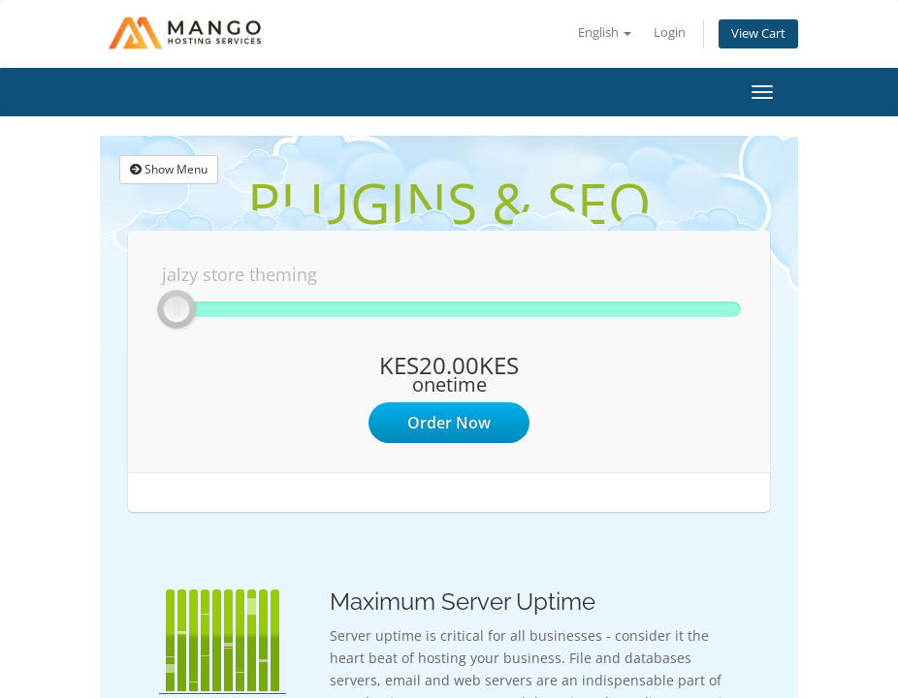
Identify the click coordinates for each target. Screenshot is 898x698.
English (604, 32)
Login (670, 32)
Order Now (449, 422)
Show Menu (169, 169)
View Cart (758, 33)
